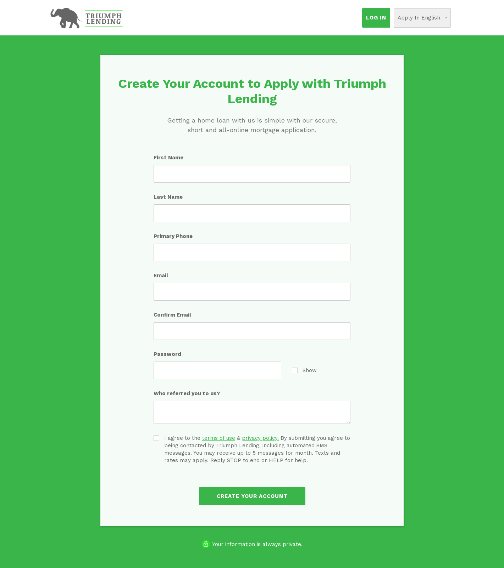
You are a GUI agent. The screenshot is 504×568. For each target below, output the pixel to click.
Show (304, 370)
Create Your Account (252, 496)
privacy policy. (260, 438)
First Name (168, 157)
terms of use (218, 438)
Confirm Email (172, 315)
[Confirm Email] (252, 331)
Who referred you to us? (187, 393)
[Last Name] (252, 213)
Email (161, 275)
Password (167, 354)
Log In (376, 18)
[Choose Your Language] (422, 18)
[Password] (217, 370)
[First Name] (252, 174)
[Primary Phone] (252, 252)
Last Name (168, 197)
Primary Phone (173, 236)
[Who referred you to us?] (252, 412)
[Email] (252, 292)
